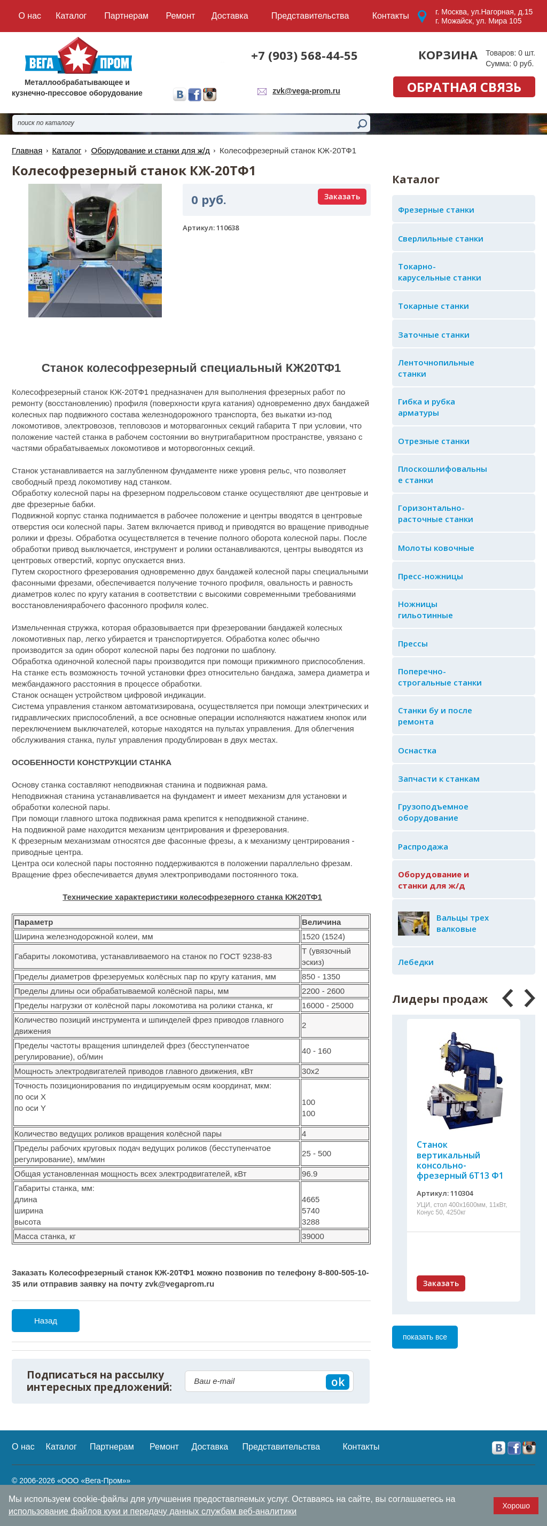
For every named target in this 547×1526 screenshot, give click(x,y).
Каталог (66, 150)
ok (338, 1381)
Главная (27, 150)
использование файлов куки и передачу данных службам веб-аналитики (152, 1511)
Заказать (441, 1283)
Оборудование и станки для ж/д (150, 150)
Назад (45, 1320)
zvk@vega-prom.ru (306, 91)
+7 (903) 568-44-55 (304, 55)
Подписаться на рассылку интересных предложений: (99, 1381)
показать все (425, 1337)
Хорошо (516, 1505)
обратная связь (464, 87)
